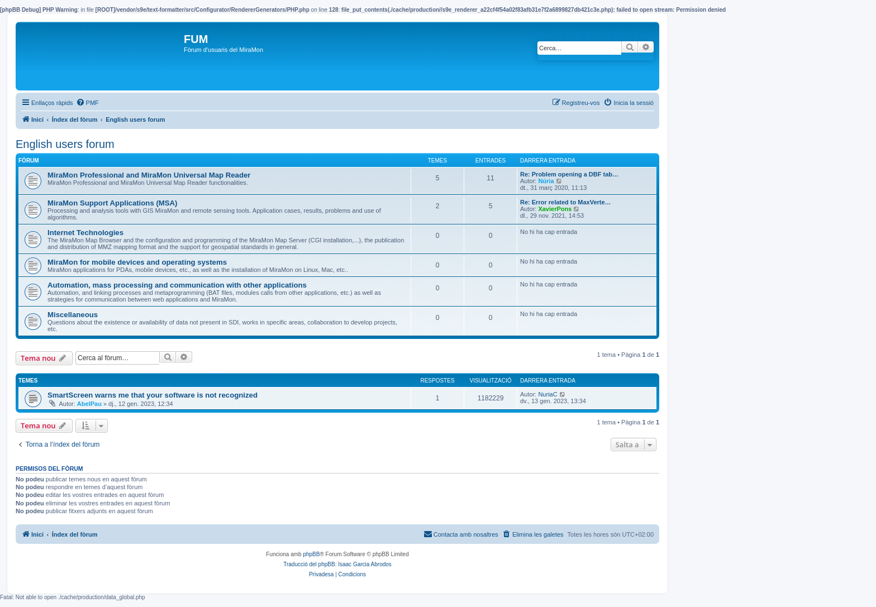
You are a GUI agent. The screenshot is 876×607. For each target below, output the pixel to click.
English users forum (65, 144)
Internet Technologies (85, 232)
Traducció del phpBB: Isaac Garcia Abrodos (337, 564)
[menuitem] (87, 102)
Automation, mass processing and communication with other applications (177, 285)
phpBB (311, 554)
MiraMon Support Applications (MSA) (112, 203)
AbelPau (89, 403)
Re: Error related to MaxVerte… (565, 202)
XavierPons (555, 208)
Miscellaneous (72, 314)
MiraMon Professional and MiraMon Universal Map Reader (148, 175)
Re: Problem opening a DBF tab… (569, 174)
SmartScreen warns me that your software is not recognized (152, 395)
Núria (546, 181)
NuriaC (547, 394)
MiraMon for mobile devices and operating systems (137, 262)
